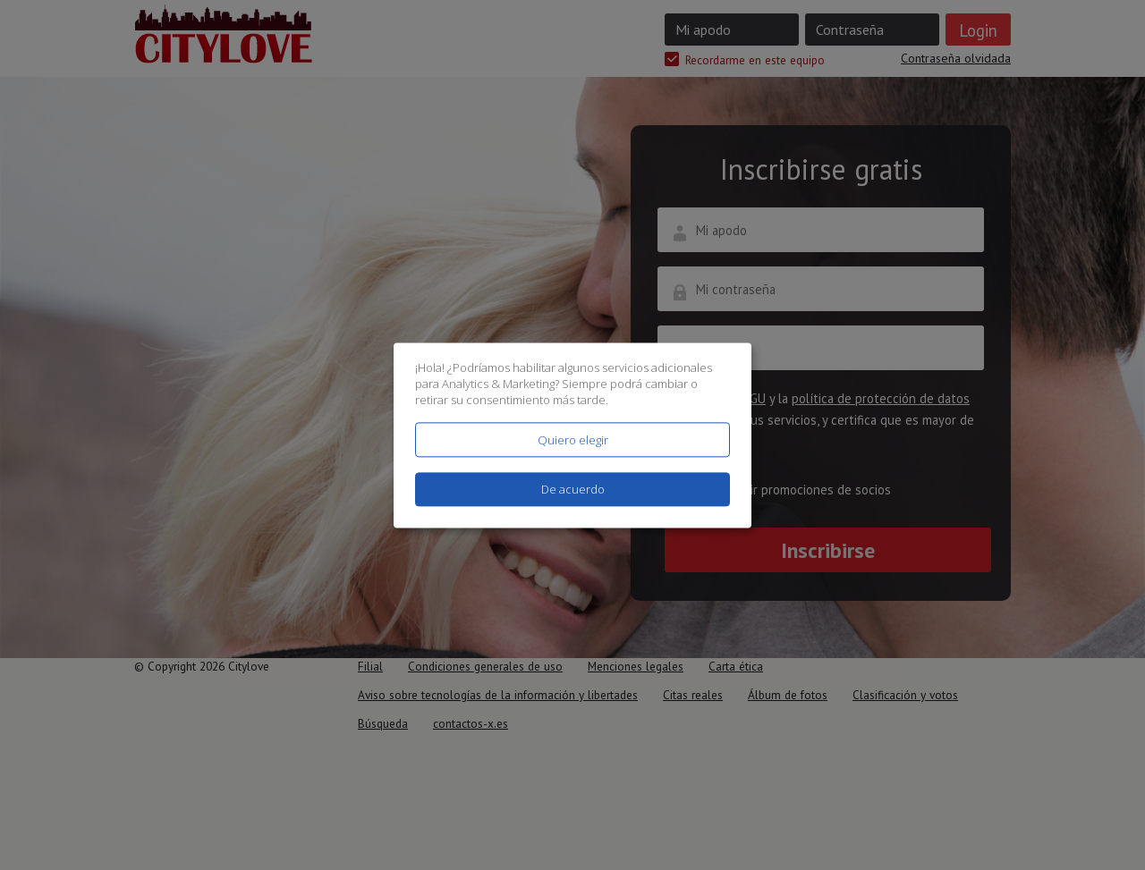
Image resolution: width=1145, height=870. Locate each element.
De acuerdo (573, 489)
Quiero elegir (573, 440)
